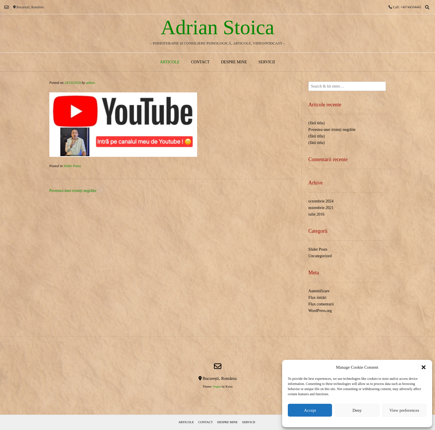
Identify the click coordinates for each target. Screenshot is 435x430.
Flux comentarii (321, 304)
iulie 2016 (316, 214)
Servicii (266, 62)
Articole (169, 62)
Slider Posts (72, 166)
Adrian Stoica (217, 27)
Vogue (217, 386)
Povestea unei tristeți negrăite (72, 190)
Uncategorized (320, 256)
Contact (200, 62)
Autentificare (318, 291)
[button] (423, 367)
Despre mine (234, 62)
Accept (310, 410)
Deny (357, 410)
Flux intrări (317, 297)
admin (90, 83)
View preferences (404, 410)
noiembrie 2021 (320, 208)
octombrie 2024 (320, 201)
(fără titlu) (316, 123)
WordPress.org (320, 311)
